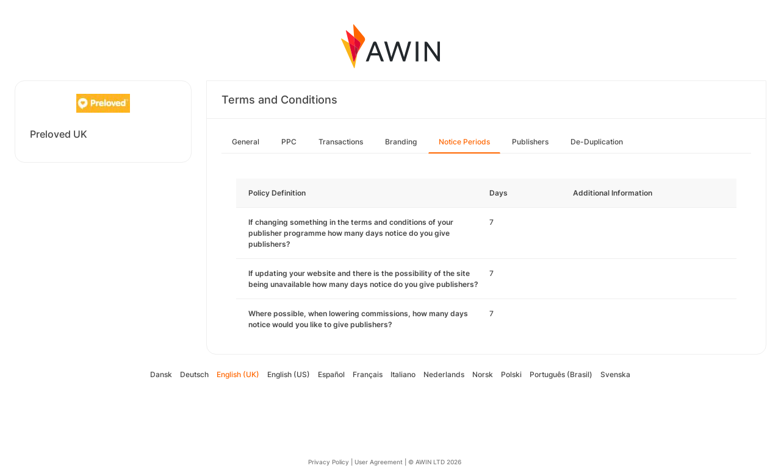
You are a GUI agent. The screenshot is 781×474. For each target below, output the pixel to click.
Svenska (615, 374)
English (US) (288, 374)
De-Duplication (596, 141)
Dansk (161, 374)
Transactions (341, 141)
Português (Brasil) (561, 374)
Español (331, 374)
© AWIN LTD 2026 (434, 461)
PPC (289, 141)
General (245, 141)
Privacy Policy (328, 461)
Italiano (403, 374)
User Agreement (379, 461)
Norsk (482, 374)
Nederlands (443, 374)
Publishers (530, 141)
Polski (511, 374)
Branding (401, 141)
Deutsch (194, 374)
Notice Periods (464, 141)
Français (368, 374)
